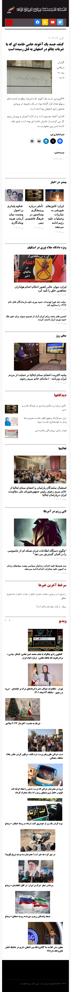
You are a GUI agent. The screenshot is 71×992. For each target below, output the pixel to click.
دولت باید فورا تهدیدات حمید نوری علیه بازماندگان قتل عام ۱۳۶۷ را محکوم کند (37, 303)
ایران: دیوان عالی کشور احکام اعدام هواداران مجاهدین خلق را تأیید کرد (40, 288)
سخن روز (61, 335)
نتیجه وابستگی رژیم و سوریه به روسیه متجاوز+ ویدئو (27, 916)
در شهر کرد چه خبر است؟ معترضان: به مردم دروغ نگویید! (30, 854)
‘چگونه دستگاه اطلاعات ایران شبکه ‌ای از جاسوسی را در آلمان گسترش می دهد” (37, 552)
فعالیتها (62, 448)
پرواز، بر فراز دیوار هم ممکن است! (51, 607)
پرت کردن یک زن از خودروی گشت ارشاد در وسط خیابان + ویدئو (33, 824)
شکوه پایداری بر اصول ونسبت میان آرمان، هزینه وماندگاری (15, 214)
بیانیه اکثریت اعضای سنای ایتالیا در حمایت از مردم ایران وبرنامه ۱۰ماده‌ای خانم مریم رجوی (37, 376)
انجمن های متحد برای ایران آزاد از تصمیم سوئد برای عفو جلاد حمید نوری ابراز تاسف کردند (36, 318)
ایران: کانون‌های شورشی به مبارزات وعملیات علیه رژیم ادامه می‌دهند (55, 216)
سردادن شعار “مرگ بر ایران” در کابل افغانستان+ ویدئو (29, 885)
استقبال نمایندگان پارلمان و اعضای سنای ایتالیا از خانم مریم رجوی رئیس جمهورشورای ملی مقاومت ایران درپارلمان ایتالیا (37, 491)
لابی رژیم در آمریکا (54, 511)
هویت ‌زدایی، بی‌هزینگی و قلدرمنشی (50, 430)
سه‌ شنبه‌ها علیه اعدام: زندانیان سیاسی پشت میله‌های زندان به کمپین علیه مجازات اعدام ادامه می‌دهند (36, 567)
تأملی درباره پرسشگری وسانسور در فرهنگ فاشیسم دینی (34, 214)
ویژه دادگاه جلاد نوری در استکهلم (46, 247)
